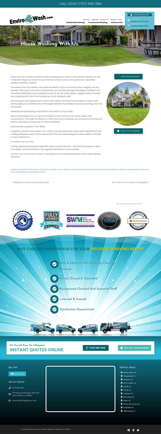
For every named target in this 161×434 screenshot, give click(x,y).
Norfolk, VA (105, 169)
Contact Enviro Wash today (23, 154)
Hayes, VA (55, 169)
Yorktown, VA (144, 169)
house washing (68, 80)
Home (117, 204)
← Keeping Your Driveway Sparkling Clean (30, 182)
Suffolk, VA (123, 169)
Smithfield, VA (114, 169)
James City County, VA (79, 169)
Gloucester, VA (35, 169)
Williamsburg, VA (133, 169)
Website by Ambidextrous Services (59, 429)
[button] (140, 15)
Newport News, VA (94, 169)
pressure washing (29, 172)
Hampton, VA (46, 169)
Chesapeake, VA (24, 169)
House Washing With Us (135, 204)
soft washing (40, 172)
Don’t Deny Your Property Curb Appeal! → (131, 182)
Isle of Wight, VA (64, 169)
